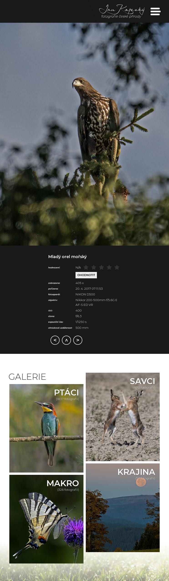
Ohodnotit (86, 275)
